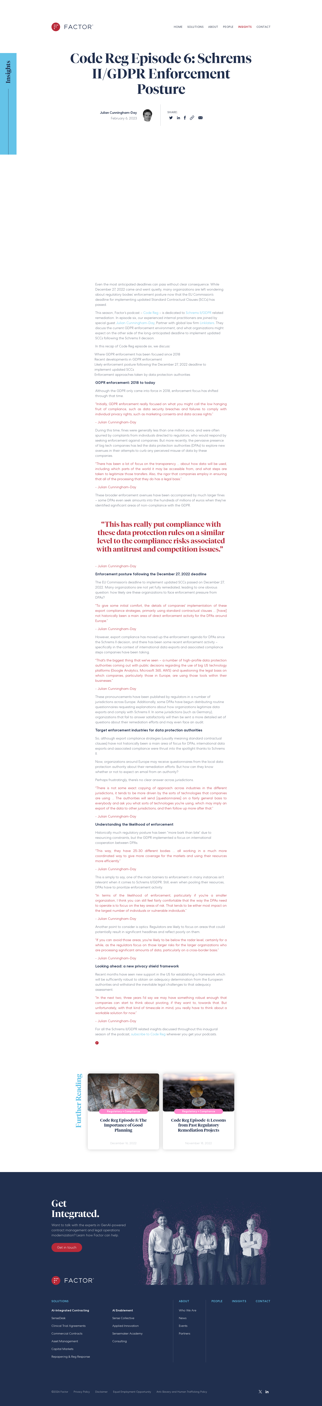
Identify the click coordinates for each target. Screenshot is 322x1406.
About (184, 1301)
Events (183, 1326)
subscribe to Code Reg (148, 1034)
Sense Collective (123, 1318)
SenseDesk (58, 1318)
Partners (184, 1333)
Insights (239, 1301)
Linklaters (206, 323)
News (182, 1318)
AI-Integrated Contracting (70, 1310)
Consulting (119, 1341)
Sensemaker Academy (127, 1333)
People (217, 1301)
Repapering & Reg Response (70, 1357)
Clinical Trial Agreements (68, 1326)
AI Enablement (122, 1310)
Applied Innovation (125, 1326)
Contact (263, 1301)
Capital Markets (62, 1349)
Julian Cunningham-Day (135, 323)
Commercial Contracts (66, 1333)
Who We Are (187, 1310)
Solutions (60, 1301)
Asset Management (64, 1341)
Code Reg (150, 313)
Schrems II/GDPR (198, 313)
